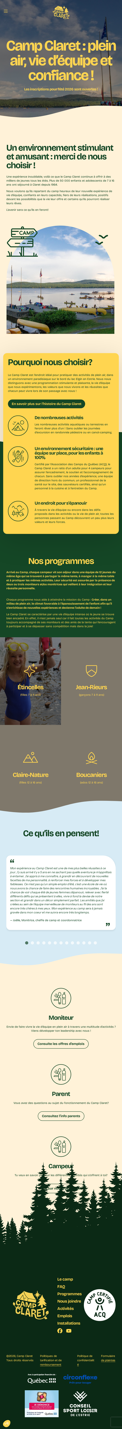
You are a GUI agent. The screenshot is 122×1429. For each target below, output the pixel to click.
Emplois (64, 1315)
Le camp (65, 1279)
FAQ (61, 1286)
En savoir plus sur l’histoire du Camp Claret (46, 404)
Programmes (69, 1293)
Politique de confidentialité (85, 1360)
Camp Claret (25, 1356)
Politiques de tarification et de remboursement (50, 1360)
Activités (65, 1308)
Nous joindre (69, 1301)
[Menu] (5, 11)
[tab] (26, 942)
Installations (68, 1323)
